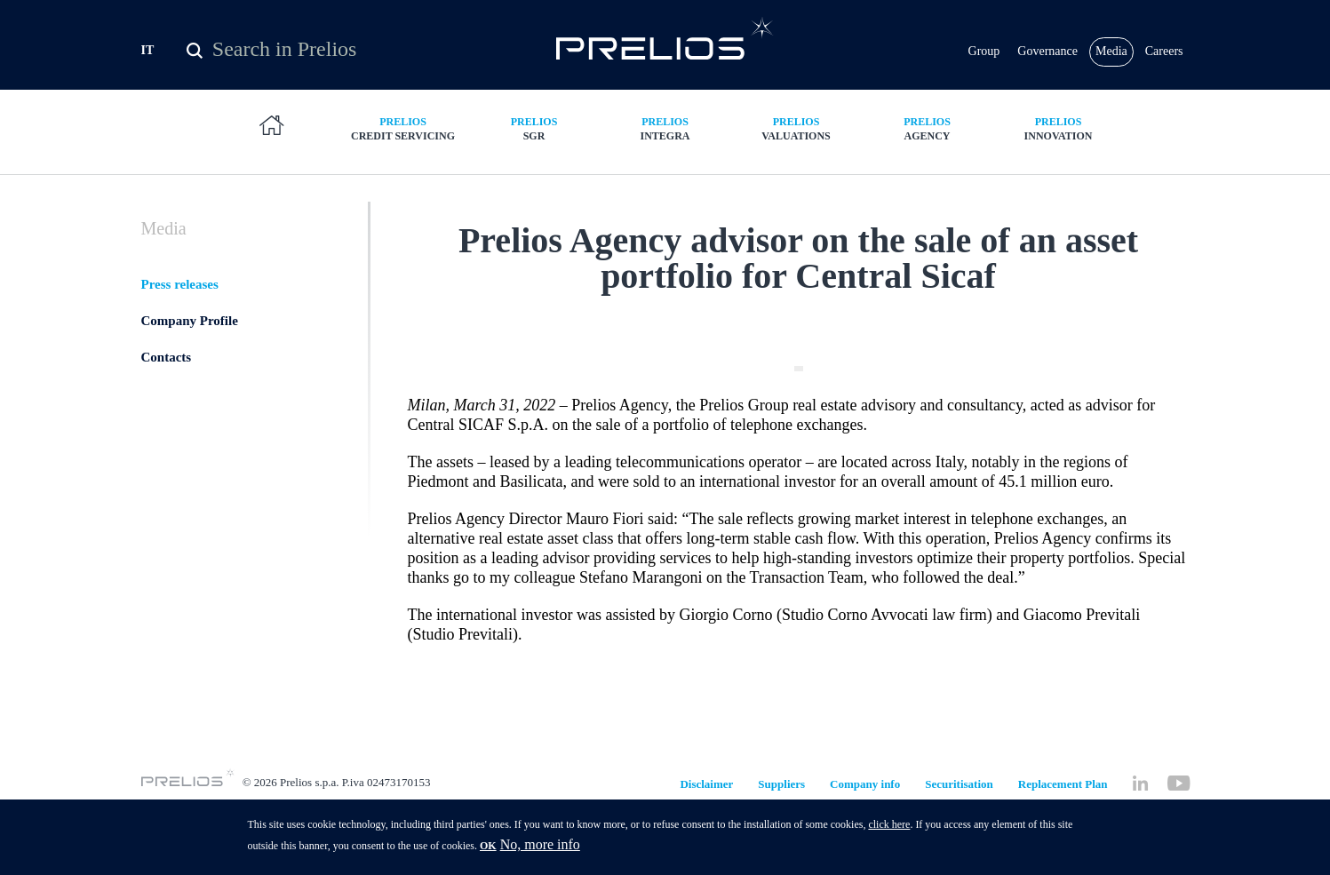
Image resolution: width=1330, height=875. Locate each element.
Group (984, 61)
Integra (665, 159)
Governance (1047, 61)
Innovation (1058, 159)
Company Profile (189, 374)
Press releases (180, 337)
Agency (927, 159)
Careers (1164, 61)
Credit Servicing (403, 159)
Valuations (796, 159)
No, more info (540, 847)
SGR (534, 159)
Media (1111, 61)
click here (889, 827)
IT (148, 61)
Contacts (166, 410)
